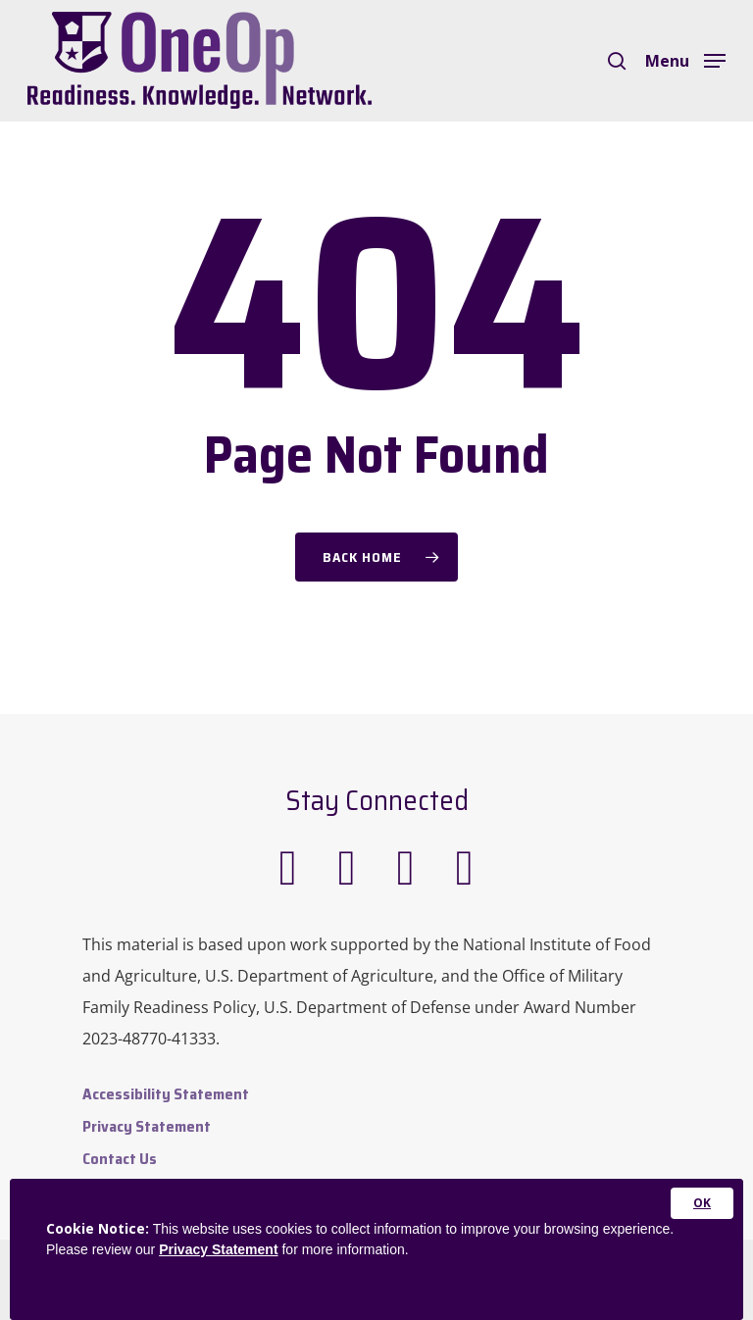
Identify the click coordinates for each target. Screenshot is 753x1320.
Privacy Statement (146, 1126)
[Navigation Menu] (685, 59)
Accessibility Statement (165, 1094)
